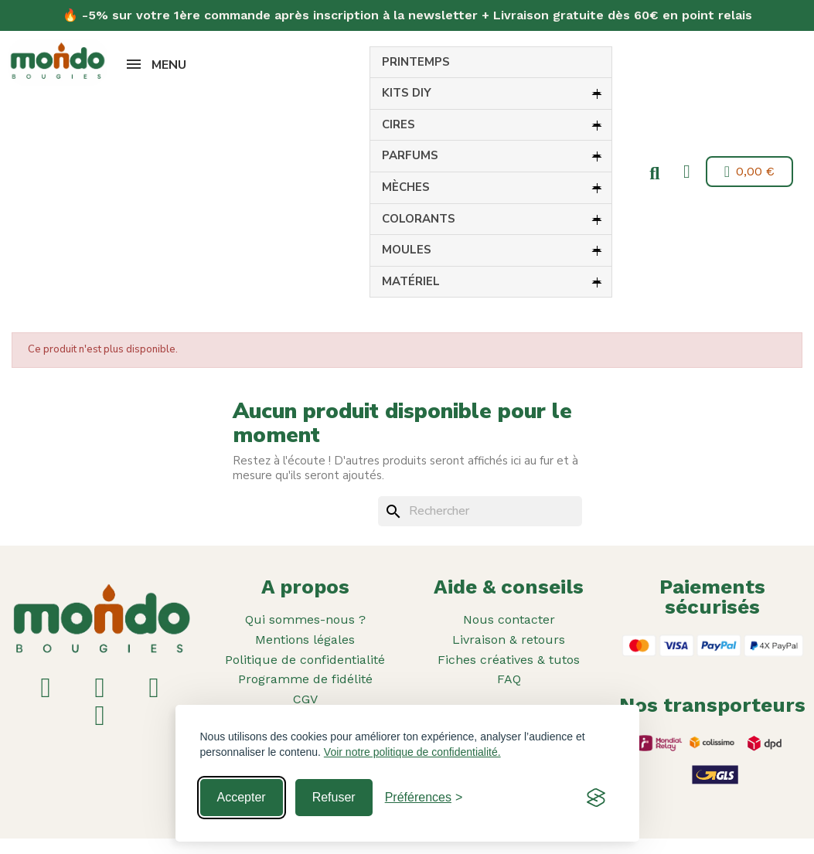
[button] (652, 174)
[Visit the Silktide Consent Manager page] (596, 797)
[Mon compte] (684, 171)
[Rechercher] (480, 511)
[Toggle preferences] (424, 797)
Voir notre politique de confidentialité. (412, 752)
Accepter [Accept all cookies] (241, 797)
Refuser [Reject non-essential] (334, 797)
